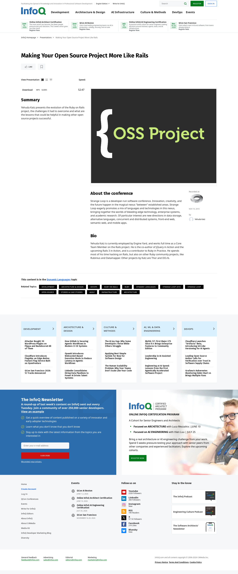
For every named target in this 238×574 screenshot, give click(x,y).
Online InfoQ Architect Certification (94, 500)
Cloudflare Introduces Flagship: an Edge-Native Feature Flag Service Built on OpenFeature (37, 361)
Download (27, 90)
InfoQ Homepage (28, 38)
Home (24, 486)
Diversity (25, 540)
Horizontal (47, 80)
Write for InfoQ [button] (119, 3)
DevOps (177, 12)
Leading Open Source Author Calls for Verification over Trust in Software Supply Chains (197, 361)
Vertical (42, 80)
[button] (45, 457)
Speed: (82, 80)
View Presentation (30, 80)
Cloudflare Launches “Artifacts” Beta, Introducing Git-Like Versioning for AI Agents (197, 346)
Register (197, 3)
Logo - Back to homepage (33, 11)
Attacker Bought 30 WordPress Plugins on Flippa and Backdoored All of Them (38, 346)
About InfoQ (26, 520)
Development (60, 12)
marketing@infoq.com (97, 563)
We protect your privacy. (31, 463)
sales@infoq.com (50, 563)
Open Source (48, 292)
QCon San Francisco (87, 517)
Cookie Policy (196, 565)
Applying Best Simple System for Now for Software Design (115, 357)
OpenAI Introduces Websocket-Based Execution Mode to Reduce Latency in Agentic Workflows (78, 360)
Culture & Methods (153, 12)
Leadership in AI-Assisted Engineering (158, 358)
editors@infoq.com (74, 563)
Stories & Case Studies (72, 292)
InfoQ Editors (27, 515)
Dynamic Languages (59, 280)
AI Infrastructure (122, 12)
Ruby (127, 287)
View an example (32, 413)
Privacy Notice (161, 565)
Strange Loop (194, 287)
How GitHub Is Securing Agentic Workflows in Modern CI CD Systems (76, 345)
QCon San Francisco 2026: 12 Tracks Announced (38, 373)
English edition (102, 3)
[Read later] (39, 67)
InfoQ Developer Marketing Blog (36, 535)
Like (29, 67)
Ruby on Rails (111, 287)
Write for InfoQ (28, 511)
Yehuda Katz (200, 220)
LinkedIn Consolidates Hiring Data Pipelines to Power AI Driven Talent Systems (77, 376)
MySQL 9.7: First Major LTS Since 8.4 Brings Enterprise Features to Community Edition (158, 346)
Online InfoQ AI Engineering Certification (90, 508)
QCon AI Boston (84, 493)
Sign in (211, 3)
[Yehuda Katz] (191, 220)
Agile (92, 292)
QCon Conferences (29, 501)
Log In (24, 496)
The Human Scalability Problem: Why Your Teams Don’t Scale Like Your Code (118, 369)
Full (51, 80)
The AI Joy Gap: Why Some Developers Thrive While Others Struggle (118, 345)
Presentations (46, 38)
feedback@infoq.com (30, 563)
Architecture (130, 292)
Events (190, 12)
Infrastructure (109, 292)
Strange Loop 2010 (172, 287)
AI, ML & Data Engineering (152, 330)
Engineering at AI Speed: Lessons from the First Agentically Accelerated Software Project (157, 371)
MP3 (38, 90)
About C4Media (28, 525)
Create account (28, 491)
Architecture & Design (90, 12)
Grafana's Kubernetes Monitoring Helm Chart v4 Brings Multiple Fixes (198, 374)
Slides (44, 90)
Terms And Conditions (179, 565)
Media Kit (25, 530)
